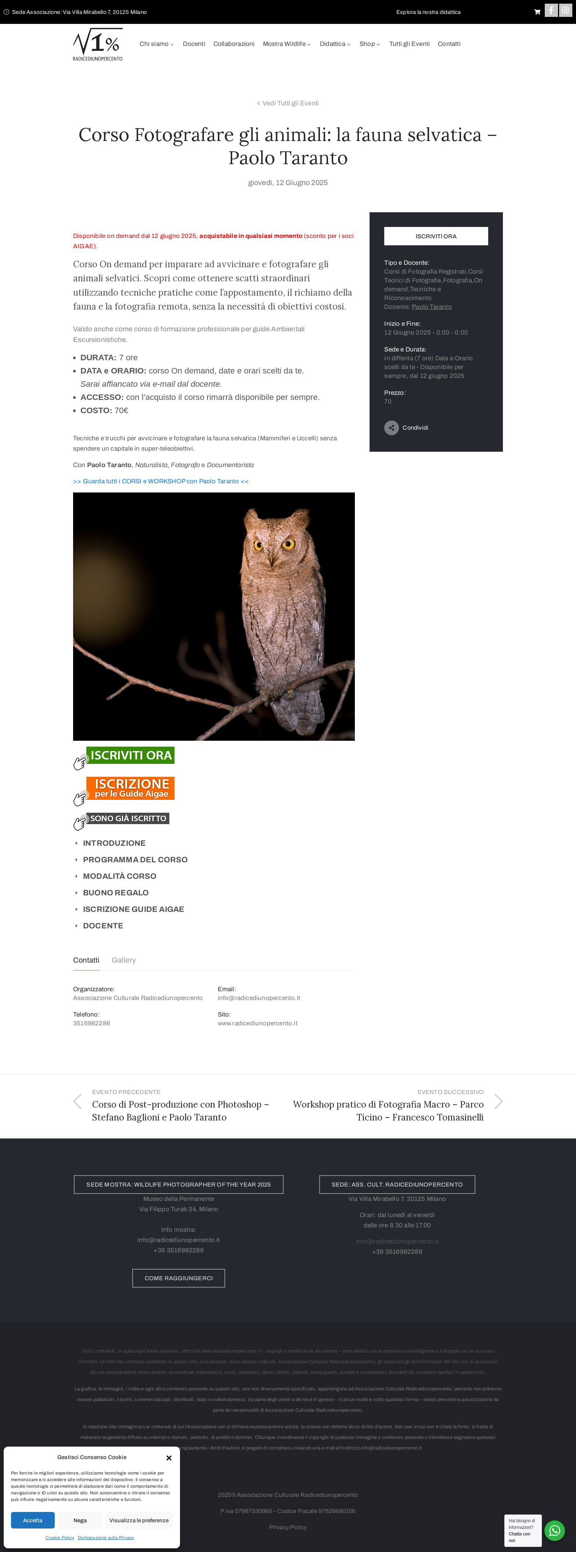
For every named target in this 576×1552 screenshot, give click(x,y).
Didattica (336, 43)
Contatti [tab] (86, 960)
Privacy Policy (288, 1527)
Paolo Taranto (432, 306)
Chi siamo (157, 43)
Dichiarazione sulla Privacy (106, 1537)
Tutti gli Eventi (409, 43)
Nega (80, 1520)
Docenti (194, 43)
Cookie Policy (60, 1537)
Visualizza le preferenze (139, 1520)
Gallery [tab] (124, 960)
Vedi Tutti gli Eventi (291, 103)
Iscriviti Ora (436, 236)
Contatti (449, 43)
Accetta (32, 1520)
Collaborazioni (234, 43)
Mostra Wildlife (287, 43)
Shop (370, 43)
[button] (169, 1457)
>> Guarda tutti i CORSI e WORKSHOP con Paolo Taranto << (161, 481)
